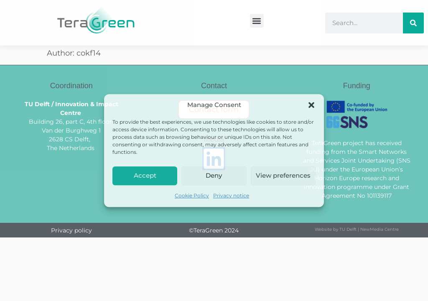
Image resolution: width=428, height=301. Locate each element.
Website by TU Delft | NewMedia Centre (357, 229)
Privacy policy (71, 230)
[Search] (413, 23)
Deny (214, 175)
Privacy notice (231, 195)
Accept (145, 175)
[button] (311, 105)
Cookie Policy (192, 195)
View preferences (283, 175)
